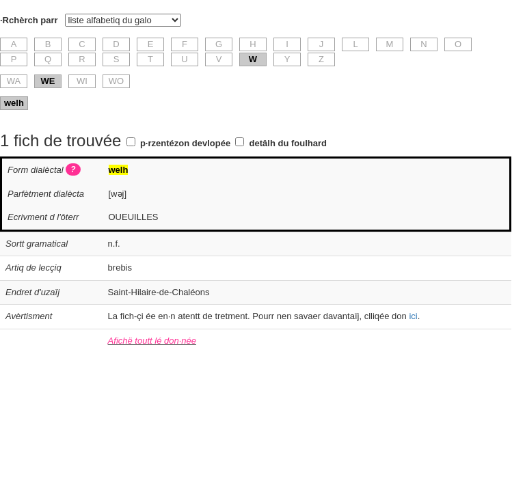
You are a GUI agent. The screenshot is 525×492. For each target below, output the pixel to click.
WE (48, 81)
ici (413, 316)
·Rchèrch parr (29, 20)
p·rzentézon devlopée (185, 143)
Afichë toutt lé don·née (152, 341)
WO (116, 81)
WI (82, 81)
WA (14, 81)
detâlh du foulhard (288, 143)
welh (14, 103)
